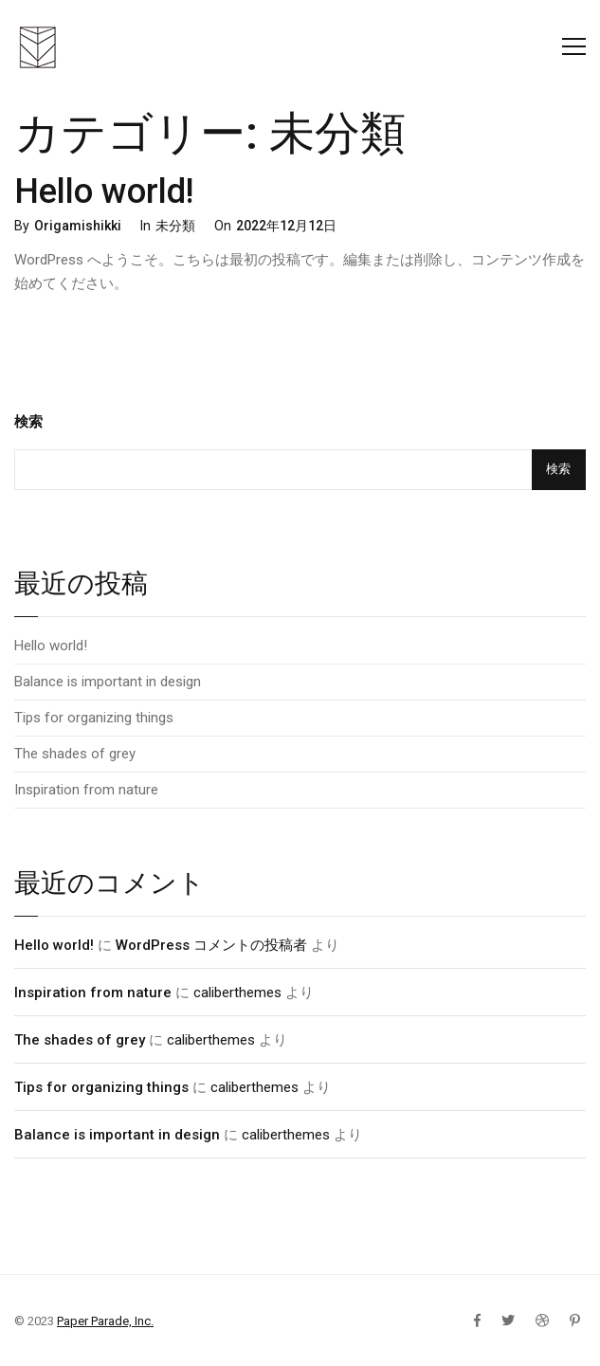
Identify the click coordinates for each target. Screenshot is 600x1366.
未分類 (175, 225)
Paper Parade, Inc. (105, 1321)
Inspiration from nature (86, 789)
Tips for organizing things (93, 717)
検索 (28, 421)
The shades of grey (75, 753)
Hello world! (103, 191)
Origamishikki (77, 225)
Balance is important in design (107, 681)
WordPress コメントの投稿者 (211, 945)
